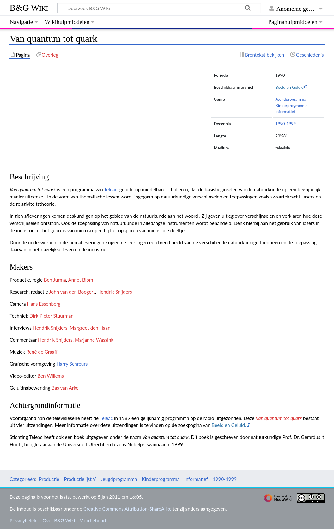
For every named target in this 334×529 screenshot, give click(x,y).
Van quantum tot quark (279, 418)
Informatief (285, 111)
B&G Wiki (28, 8)
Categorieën (22, 479)
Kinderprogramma (291, 105)
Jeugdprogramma (290, 99)
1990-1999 (285, 123)
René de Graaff (42, 352)
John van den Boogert (72, 292)
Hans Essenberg (43, 304)
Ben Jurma (55, 280)
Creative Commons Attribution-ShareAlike (127, 509)
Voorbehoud (93, 520)
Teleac (110, 189)
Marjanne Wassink (94, 340)
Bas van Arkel (66, 388)
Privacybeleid (23, 520)
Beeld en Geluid (289, 87)
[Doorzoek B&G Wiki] (159, 8)
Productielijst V (80, 479)
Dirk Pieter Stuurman (51, 316)
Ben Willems (50, 376)
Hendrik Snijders (114, 292)
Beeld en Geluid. (229, 425)
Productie (49, 479)
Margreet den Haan (90, 328)
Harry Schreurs (72, 364)
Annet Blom (80, 280)
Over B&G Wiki (58, 520)
